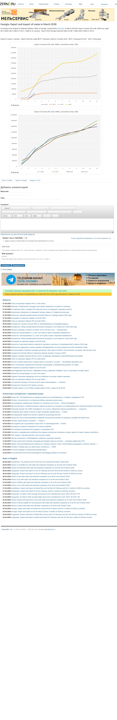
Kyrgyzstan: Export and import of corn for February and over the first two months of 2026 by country (46, 471)
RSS (92, 4)
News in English (7, 180)
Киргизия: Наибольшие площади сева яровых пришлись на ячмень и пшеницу (40, 306)
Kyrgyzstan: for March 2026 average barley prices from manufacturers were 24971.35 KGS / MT (45, 497)
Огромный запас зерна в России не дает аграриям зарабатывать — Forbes (39, 412)
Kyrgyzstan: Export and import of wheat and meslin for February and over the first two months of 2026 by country (51, 517)
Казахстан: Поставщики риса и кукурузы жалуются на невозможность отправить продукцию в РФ (47, 397)
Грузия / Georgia (21, 180)
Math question (8, 254)
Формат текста (8, 238)
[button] (6, 208)
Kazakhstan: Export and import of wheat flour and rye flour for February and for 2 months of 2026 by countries (50, 488)
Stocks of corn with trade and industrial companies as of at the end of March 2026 (40, 485)
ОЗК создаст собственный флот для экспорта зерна (30, 435)
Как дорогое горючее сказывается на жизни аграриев (31, 426)
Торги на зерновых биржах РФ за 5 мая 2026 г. (28, 359)
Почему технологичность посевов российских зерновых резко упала (36, 400)
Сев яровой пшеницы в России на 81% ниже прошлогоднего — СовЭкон (38, 382)
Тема (2, 198)
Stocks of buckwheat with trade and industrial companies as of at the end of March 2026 (42, 468)
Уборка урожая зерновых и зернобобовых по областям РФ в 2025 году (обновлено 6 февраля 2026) (41, 294)
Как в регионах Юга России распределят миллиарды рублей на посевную (39, 453)
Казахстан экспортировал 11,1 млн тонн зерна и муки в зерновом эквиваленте (40, 333)
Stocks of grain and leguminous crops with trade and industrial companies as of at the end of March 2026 (48, 500)
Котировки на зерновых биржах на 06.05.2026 (28, 318)
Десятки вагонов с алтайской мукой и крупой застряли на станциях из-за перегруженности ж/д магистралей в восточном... (57, 406)
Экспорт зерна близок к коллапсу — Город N (27, 421)
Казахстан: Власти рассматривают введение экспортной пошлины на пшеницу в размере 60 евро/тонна (50, 418)
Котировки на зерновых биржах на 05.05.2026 (28, 341)
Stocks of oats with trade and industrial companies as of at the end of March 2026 (40, 476)
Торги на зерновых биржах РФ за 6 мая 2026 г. (28, 321)
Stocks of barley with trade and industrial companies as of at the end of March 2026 (41, 482)
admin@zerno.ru (49, 529)
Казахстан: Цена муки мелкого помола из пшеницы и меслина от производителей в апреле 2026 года (49, 344)
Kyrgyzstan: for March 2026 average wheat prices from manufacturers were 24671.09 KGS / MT (45, 494)
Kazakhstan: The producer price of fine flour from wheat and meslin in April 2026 (40, 462)
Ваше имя (4, 191)
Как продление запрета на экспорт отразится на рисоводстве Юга (36, 415)
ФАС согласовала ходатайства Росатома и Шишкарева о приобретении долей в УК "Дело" (45, 365)
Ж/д (80, 4)
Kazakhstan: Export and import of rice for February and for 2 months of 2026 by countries (43, 491)
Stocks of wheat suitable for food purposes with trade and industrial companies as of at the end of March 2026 (50, 503)
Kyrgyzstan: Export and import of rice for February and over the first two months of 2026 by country (46, 473)
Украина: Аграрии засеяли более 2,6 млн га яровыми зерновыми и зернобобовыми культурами (47, 356)
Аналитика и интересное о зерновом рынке (23, 394)
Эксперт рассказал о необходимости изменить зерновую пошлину (36, 438)
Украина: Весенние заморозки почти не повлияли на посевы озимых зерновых (40, 376)
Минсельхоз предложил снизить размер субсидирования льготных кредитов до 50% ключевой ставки (49, 347)
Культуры (71, 4)
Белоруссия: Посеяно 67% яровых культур (27, 385)
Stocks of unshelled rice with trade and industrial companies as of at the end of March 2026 (43, 465)
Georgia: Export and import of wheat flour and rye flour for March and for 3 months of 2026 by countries (48, 508)
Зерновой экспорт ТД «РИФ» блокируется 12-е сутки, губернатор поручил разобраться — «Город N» (49, 409)
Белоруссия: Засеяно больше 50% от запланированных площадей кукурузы (39, 324)
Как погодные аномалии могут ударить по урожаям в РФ (32, 429)
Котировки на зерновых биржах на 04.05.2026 (28, 368)
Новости (23, 4)
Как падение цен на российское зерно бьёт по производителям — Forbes (38, 423)
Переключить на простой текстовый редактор (18, 234)
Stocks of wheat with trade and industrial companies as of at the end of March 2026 (41, 506)
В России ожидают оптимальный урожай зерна (28, 450)
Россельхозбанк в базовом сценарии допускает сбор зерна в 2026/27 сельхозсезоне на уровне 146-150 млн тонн (53, 350)
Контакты (104, 4)
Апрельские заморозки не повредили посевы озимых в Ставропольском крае (40, 312)
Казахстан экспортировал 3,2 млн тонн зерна (28, 373)
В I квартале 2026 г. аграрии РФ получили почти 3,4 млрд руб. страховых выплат (41, 309)
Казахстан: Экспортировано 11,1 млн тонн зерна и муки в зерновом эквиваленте (41, 336)
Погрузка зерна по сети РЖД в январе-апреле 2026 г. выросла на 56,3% (38, 388)
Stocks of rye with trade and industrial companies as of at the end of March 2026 (40, 479)
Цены (33, 4)
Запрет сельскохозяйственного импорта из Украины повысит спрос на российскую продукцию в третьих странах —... (55, 444)
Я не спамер (7, 269)
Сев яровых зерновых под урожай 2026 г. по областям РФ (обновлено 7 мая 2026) (35, 291)
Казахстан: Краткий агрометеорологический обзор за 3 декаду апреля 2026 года (41, 315)
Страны (59, 4)
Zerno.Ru (60, 28)
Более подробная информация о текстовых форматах (89, 238)
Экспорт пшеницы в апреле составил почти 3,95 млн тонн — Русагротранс (39, 330)
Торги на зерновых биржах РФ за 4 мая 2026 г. (28, 379)
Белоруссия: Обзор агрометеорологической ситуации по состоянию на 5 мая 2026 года (44, 327)
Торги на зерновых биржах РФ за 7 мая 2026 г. (28, 303)
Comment (5, 204)
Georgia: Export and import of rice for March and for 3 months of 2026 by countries (40, 511)
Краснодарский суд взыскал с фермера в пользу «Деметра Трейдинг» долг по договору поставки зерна (50, 370)
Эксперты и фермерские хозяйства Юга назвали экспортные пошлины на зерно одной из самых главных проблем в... (55, 432)
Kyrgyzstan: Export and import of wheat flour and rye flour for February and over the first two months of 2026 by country (54, 514)
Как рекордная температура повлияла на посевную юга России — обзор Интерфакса (43, 403)
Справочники (45, 4)
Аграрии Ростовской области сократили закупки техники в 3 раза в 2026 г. (39, 353)
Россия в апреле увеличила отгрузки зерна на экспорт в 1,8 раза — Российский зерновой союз (46, 362)
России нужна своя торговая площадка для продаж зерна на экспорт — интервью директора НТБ (48, 441)
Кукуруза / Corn (35, 180)
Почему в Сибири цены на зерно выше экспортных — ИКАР (33, 447)
